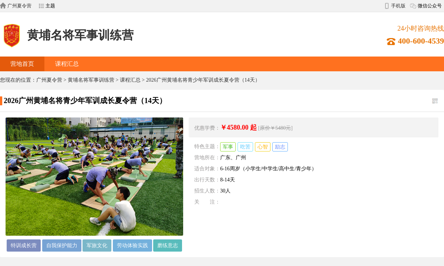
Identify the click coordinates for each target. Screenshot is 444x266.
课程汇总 (67, 64)
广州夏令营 (19, 5)
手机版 (398, 5)
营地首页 (22, 64)
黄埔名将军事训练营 (67, 35)
